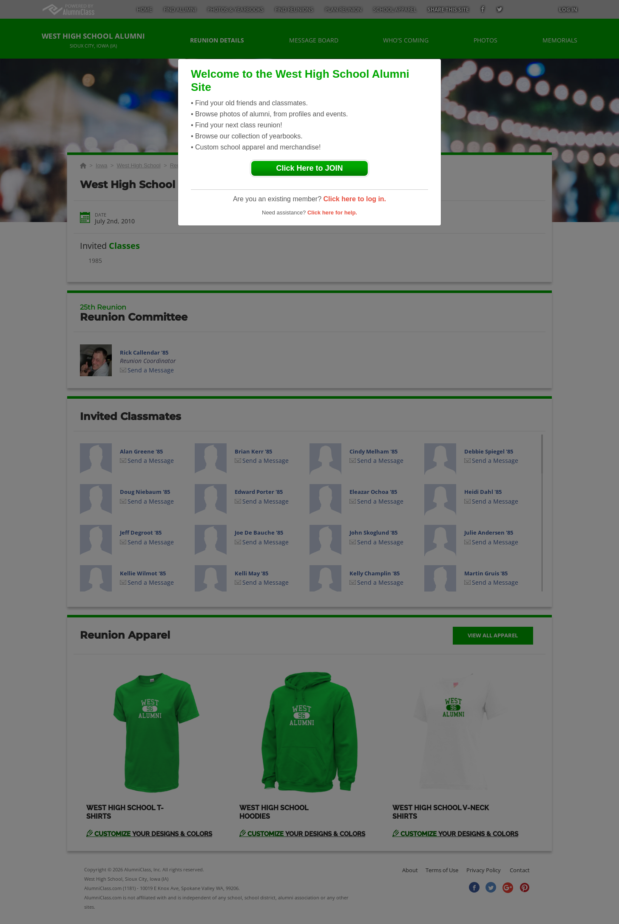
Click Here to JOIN (309, 168)
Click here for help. (332, 212)
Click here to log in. (354, 199)
